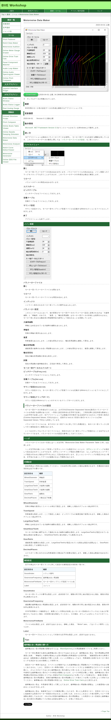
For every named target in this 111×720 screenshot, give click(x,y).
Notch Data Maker (10, 43)
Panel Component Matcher (10, 64)
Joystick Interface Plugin (10, 90)
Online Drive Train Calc (73, 680)
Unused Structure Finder (10, 117)
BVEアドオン (33, 11)
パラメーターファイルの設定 (73, 140)
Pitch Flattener (9, 39)
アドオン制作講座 (78, 11)
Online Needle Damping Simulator (11, 133)
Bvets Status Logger (11, 105)
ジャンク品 (7, 31)
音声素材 (6, 28)
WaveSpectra (65, 649)
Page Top (106, 711)
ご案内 (11, 11)
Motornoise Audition (11, 47)
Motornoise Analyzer (11, 144)
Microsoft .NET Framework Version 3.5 (41, 128)
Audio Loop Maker (10, 68)
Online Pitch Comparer (8, 79)
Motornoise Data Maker (10, 139)
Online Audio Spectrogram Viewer (11, 73)
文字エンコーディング (95, 449)
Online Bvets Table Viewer (11, 127)
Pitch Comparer (64, 675)
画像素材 (6, 24)
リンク (100, 11)
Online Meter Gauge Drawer (11, 52)
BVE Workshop (13, 5)
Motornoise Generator (7, 155)
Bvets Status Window (8, 100)
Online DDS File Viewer (10, 161)
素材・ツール (55, 11)
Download (31, 94)
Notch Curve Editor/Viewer (8, 149)
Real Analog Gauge (11, 108)
